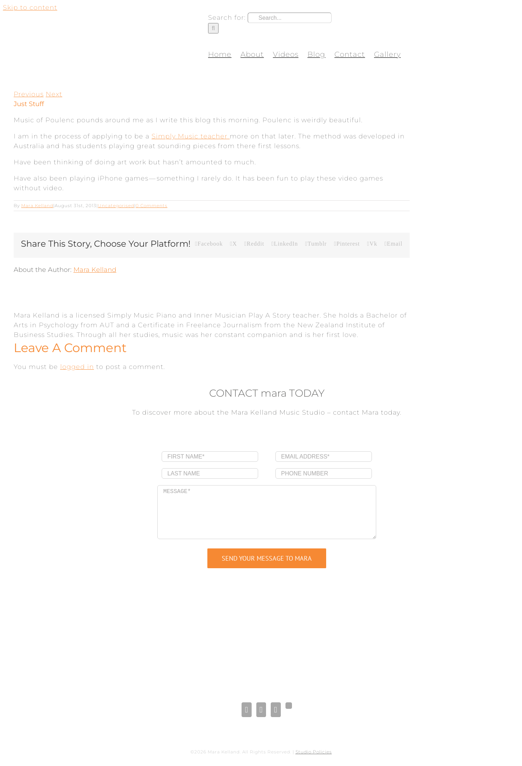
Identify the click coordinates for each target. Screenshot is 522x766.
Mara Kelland (37, 205)
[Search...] (290, 18)
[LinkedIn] (261, 709)
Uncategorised (116, 205)
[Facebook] (246, 709)
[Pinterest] (275, 709)
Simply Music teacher (191, 136)
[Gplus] (288, 705)
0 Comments (151, 205)
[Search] (213, 28)
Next (54, 94)
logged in (77, 367)
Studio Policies (314, 751)
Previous (29, 94)
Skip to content (30, 8)
